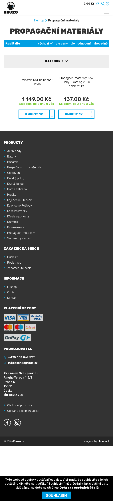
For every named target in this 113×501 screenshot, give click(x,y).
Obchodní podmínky (20, 435)
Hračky (11, 224)
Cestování (13, 202)
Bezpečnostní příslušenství (24, 197)
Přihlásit (12, 286)
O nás (11, 322)
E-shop (39, 20)
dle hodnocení (80, 43)
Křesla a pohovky (18, 246)
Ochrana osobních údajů (23, 440)
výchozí (43, 43)
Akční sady (14, 180)
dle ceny (62, 43)
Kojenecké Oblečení (20, 229)
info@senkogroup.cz (23, 392)
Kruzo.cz (19, 470)
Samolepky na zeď (19, 268)
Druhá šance (15, 213)
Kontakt (12, 327)
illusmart (103, 470)
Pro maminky (15, 257)
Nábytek (12, 251)
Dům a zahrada (17, 219)
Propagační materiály (21, 262)
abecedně (100, 43)
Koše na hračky (17, 240)
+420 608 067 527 (21, 387)
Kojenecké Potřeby (19, 235)
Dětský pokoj (15, 208)
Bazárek (12, 191)
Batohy (12, 186)
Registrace (14, 292)
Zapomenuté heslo (19, 297)
